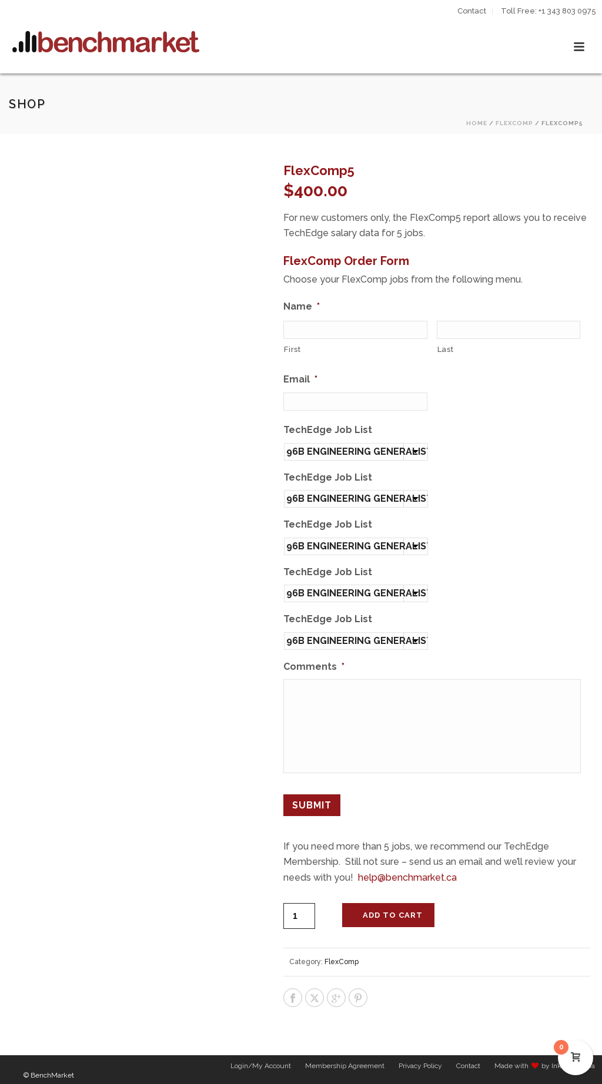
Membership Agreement (344, 1067)
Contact (468, 1067)
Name (301, 306)
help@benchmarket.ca (407, 869)
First (292, 349)
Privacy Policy (420, 1067)
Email (300, 379)
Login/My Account (260, 1067)
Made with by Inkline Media (544, 1067)
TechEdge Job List (327, 429)
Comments (314, 666)
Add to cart (393, 908)
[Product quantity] (299, 909)
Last (445, 349)
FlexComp (514, 123)
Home (476, 123)
